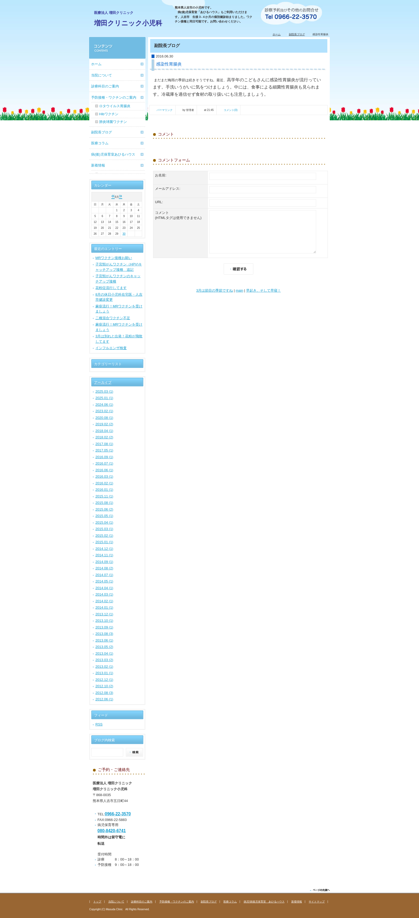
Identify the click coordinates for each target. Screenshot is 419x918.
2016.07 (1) (104, 463)
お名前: (160, 175)
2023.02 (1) (104, 411)
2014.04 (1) (104, 588)
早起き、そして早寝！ (263, 290)
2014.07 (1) (104, 575)
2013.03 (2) (104, 660)
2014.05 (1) (104, 581)
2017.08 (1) (104, 444)
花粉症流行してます (111, 288)
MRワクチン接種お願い (113, 258)
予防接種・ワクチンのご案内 (113, 97)
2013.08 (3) (104, 634)
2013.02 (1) (104, 667)
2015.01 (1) (104, 542)
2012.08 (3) (104, 693)
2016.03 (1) (104, 477)
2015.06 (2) (104, 509)
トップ (97, 901)
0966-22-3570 (118, 814)
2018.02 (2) (104, 437)
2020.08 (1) (104, 418)
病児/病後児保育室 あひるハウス (264, 901)
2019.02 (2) (104, 424)
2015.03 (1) (104, 529)
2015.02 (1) (104, 536)
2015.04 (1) (104, 522)
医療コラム (99, 143)
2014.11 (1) (104, 555)
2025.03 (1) (104, 391)
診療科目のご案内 (105, 86)
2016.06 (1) (104, 470)
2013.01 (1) (104, 673)
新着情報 (98, 165)
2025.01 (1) (104, 398)
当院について (101, 75)
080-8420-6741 (112, 830)
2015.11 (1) (104, 496)
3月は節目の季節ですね (214, 290)
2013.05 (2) (104, 647)
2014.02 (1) (104, 601)
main (239, 290)
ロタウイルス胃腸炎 (114, 106)
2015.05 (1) (104, 516)
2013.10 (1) (104, 621)
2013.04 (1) (104, 653)
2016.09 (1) (104, 457)
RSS (99, 724)
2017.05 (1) (104, 450)
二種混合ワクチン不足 (112, 318)
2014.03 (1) (104, 594)
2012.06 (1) (104, 699)
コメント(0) (231, 110)
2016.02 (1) (104, 483)
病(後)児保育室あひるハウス (113, 154)
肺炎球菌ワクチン (113, 122)
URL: (159, 202)
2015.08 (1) (104, 503)
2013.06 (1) (104, 640)
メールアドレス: (167, 189)
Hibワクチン (108, 114)
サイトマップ (317, 901)
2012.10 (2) (104, 686)
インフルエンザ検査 (111, 348)
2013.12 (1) (104, 614)
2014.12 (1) (104, 549)
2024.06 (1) (104, 405)
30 (124, 233)
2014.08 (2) (104, 568)
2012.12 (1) (104, 680)
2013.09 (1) (104, 627)
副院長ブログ (297, 34)
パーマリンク (165, 110)
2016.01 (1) (104, 490)
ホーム (277, 34)
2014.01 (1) (104, 607)
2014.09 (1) (104, 562)
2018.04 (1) (104, 431)
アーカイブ (102, 382)
